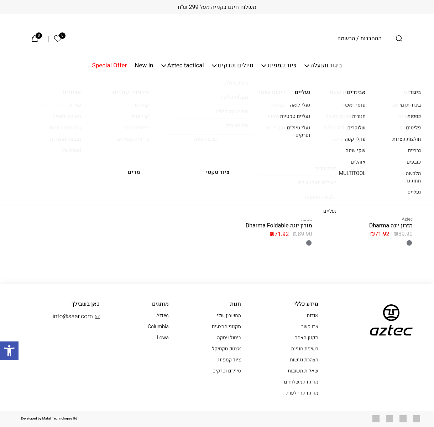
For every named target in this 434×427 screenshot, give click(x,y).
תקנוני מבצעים (226, 326)
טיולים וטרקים (235, 66)
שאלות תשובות (303, 371)
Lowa (162, 337)
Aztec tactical (185, 66)
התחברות (371, 38)
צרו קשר (309, 326)
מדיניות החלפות (302, 393)
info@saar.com (76, 316)
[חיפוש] (399, 38)
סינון (88, 105)
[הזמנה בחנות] (44, 105)
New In (144, 66)
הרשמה (346, 38)
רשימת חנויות (304, 349)
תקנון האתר (306, 337)
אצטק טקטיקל (226, 349)
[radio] (409, 243)
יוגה (381, 87)
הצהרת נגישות (304, 360)
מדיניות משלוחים (301, 382)
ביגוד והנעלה (326, 66)
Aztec (407, 219)
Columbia (158, 326)
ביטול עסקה (229, 337)
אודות (312, 315)
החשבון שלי (229, 315)
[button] (9, 350)
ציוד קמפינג (282, 66)
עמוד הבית (401, 87)
